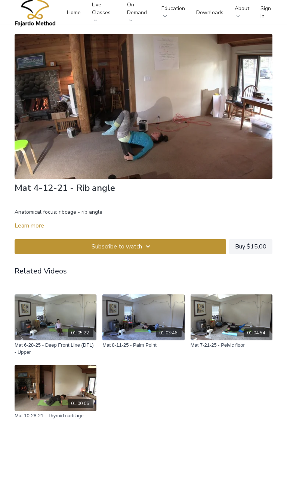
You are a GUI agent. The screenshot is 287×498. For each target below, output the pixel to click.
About (242, 11)
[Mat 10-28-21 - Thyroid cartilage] (55, 416)
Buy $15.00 (250, 246)
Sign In (265, 12)
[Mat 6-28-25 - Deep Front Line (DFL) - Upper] (55, 348)
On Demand (137, 11)
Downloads (209, 12)
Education (173, 11)
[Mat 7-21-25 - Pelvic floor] (231, 345)
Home (74, 12)
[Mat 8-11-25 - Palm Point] (143, 345)
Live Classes (101, 11)
